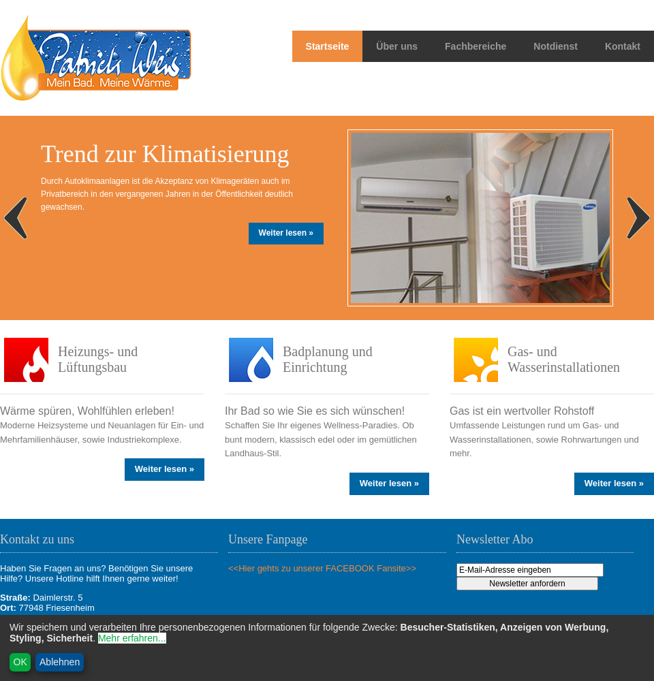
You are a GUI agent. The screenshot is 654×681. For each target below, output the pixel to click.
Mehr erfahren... (132, 638)
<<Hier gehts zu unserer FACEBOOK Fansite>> (322, 568)
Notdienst (555, 46)
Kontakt (622, 46)
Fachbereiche (475, 46)
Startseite (327, 46)
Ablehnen (60, 661)
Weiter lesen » (286, 233)
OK (20, 661)
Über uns (397, 46)
